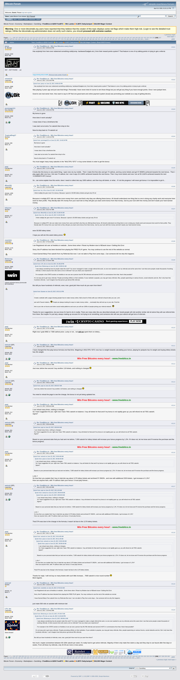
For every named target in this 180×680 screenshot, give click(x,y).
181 (70, 39)
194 (107, 39)
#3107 (173, 209)
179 (65, 39)
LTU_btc (8, 609)
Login (26, 19)
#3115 (173, 423)
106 (14, 37)
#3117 (173, 486)
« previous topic (169, 35)
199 (121, 39)
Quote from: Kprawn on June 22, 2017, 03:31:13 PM (48, 291)
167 (30, 39)
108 (19, 37)
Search (20, 19)
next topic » (171, 37)
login (23, 12)
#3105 (173, 168)
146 (128, 37)
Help (15, 19)
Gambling (37, 24)
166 (27, 39)
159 (8, 39)
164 (22, 39)
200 (124, 39)
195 (110, 39)
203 (133, 39)
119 (51, 37)
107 (17, 37)
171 (42, 39)
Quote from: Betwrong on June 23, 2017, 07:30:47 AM (49, 613)
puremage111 (10, 108)
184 (79, 39)
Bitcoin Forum (9, 24)
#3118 (173, 532)
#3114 (173, 405)
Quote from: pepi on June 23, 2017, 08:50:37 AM (47, 385)
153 (147, 37)
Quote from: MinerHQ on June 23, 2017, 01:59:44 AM (48, 212)
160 (11, 39)
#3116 (173, 452)
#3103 (173, 109)
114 (37, 37)
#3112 (173, 364)
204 (136, 39)
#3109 (173, 260)
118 (48, 37)
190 (96, 39)
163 (19, 39)
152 (145, 37)
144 (122, 37)
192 (101, 39)
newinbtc (8, 240)
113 (34, 37)
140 (111, 37)
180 (67, 39)
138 (105, 37)
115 (39, 37)
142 (116, 37)
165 (25, 39)
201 (127, 39)
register (29, 12)
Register (32, 19)
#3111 (173, 346)
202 (130, 39)
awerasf (8, 583)
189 (93, 39)
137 (102, 37)
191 (99, 39)
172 (45, 39)
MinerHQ (8, 185)
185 (82, 39)
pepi (6, 167)
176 (56, 39)
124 (65, 37)
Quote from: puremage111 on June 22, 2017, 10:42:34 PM (50, 140)
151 (142, 37)
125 (68, 37)
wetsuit (7, 345)
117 (45, 37)
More (38, 19)
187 (87, 39)
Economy (18, 24)
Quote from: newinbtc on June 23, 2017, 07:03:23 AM (49, 588)
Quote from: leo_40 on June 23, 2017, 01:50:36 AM (48, 190)
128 (76, 37)
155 (153, 37)
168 (33, 39)
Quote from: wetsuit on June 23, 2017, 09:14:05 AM (48, 536)
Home (9, 19)
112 (31, 37)
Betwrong (8, 259)
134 (93, 37)
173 (47, 39)
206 (141, 39)
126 (71, 37)
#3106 (173, 186)
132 (88, 37)
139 (108, 37)
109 (22, 37)
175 (53, 39)
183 (76, 39)
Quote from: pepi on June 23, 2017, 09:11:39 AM (47, 490)
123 (62, 37)
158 (5, 39)
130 (82, 37)
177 (59, 39)
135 (96, 37)
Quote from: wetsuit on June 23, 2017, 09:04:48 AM (48, 456)
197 (116, 39)
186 (84, 39)
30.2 (28, 16)
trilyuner (8, 208)
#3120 (173, 610)
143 (119, 37)
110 (25, 37)
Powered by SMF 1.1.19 (78, 676)
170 (39, 39)
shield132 (8, 79)
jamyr (7, 46)
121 (57, 37)
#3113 (173, 382)
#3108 (173, 241)
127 (73, 37)
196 (113, 39)
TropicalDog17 (10, 135)
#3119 (173, 584)
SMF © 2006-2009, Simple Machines (98, 676)
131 (85, 37)
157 (160, 37)
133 (91, 37)
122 (59, 37)
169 (36, 39)
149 (136, 37)
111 (28, 37)
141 (113, 37)
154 (150, 37)
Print (173, 39)
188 (90, 39)
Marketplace (28, 24)
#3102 (173, 79)
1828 (146, 39)
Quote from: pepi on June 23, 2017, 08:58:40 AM (47, 427)
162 (16, 39)
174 (50, 39)
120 (54, 37)
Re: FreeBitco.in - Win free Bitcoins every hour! (55, 46)
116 (42, 37)
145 (125, 37)
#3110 (173, 327)
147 (131, 37)
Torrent (32, 16)
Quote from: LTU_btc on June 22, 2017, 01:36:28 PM (48, 264)
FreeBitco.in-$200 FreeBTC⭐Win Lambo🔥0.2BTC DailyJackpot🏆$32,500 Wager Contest (77, 24)
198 (119, 39)
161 (13, 39)
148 (133, 37)
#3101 (173, 47)
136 (99, 37)
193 (104, 39)
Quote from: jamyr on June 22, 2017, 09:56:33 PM (47, 83)
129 (79, 37)
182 (73, 39)
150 (139, 37)
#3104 (173, 136)
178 (62, 39)
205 (139, 39)
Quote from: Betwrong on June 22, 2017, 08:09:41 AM (50, 266)
